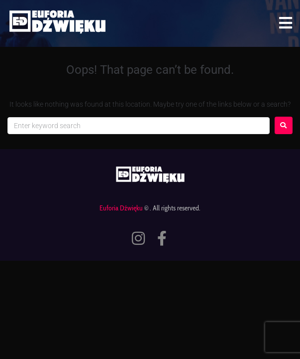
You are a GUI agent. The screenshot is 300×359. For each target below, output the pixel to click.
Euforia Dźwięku (121, 207)
